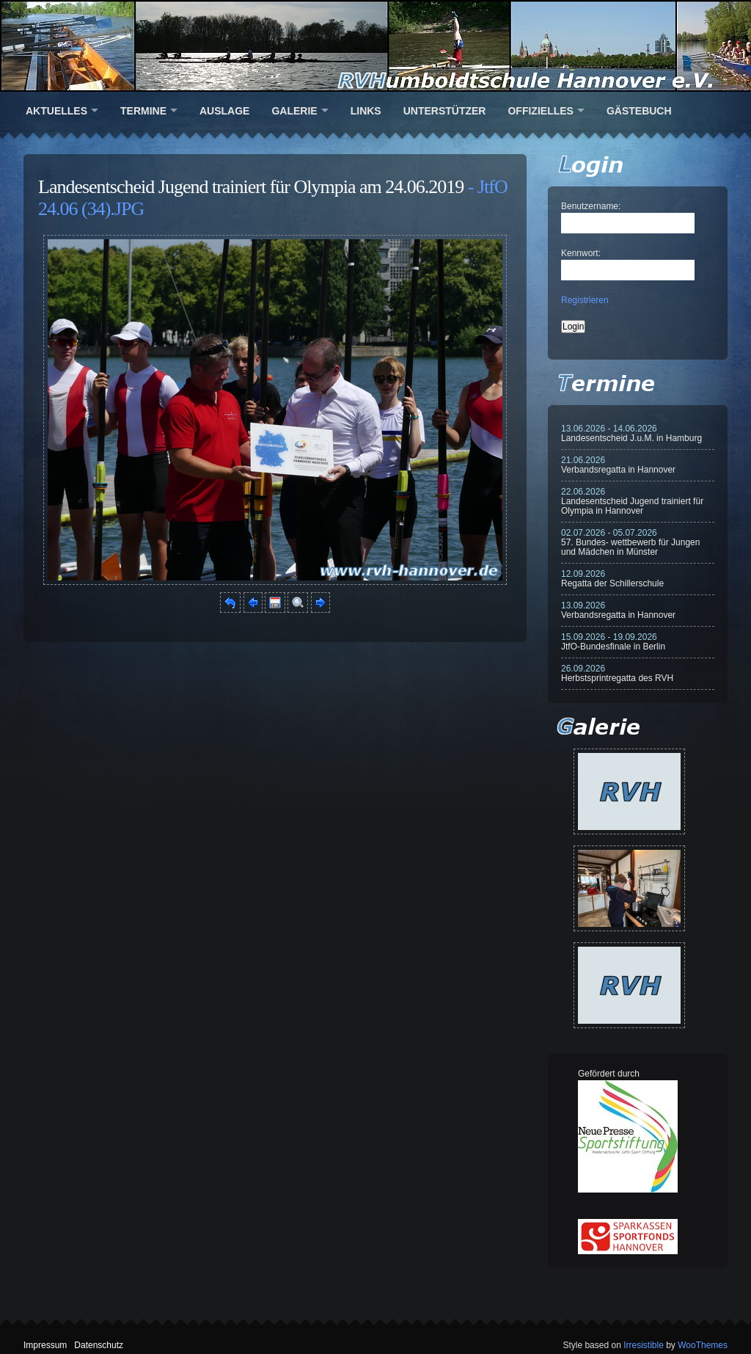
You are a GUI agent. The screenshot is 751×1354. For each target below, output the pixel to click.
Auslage (224, 111)
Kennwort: (581, 253)
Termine (143, 111)
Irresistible (643, 1345)
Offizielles (540, 111)
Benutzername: (590, 206)
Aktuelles (56, 111)
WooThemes (703, 1345)
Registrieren (585, 300)
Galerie (294, 111)
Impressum (45, 1345)
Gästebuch (639, 111)
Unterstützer (444, 111)
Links (366, 111)
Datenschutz (98, 1345)
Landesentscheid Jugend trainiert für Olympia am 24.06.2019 (251, 186)
